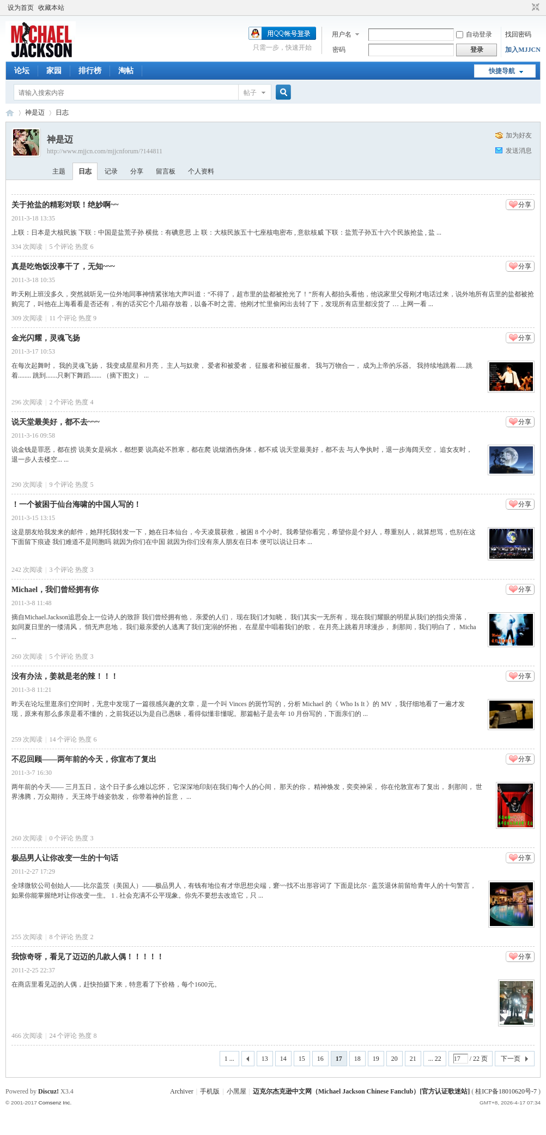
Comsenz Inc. (54, 1103)
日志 (62, 112)
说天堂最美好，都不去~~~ (55, 422)
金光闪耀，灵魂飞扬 (45, 338)
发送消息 (519, 150)
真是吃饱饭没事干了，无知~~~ (63, 266)
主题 (58, 171)
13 (265, 1058)
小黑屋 (236, 1091)
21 (413, 1058)
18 (357, 1058)
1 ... (229, 1058)
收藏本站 (51, 7)
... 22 (434, 1058)
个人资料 (201, 171)
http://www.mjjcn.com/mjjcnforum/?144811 (104, 151)
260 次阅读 (27, 656)
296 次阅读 (27, 402)
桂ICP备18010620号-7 (506, 1091)
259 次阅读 (27, 739)
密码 (338, 49)
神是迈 (35, 112)
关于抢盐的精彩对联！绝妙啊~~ (65, 205)
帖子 (250, 93)
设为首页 (21, 7)
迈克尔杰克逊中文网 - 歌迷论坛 (9, 113)
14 (283, 1058)
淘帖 (126, 71)
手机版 (210, 1091)
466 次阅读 (27, 1036)
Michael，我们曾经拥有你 (55, 590)
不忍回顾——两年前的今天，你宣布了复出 (83, 759)
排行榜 (89, 71)
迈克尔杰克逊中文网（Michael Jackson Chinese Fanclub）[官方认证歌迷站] (361, 1091)
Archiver (181, 1091)
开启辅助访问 (525, 8)
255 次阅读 (27, 937)
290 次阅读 (27, 484)
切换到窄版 (534, 8)
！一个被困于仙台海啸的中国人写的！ (76, 504)
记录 (111, 171)
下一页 (510, 1058)
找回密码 (518, 34)
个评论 (61, 246)
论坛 (21, 71)
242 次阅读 (27, 570)
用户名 (341, 34)
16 (320, 1058)
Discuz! (48, 1091)
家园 (54, 71)
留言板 (165, 171)
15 (302, 1058)
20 (394, 1058)
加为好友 (519, 135)
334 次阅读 (27, 246)
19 (376, 1058)
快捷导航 (502, 71)
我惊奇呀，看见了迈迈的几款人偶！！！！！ (87, 957)
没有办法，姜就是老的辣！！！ (64, 676)
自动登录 (474, 34)
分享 (136, 171)
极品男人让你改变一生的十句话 (64, 858)
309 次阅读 (27, 318)
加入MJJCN (523, 49)
